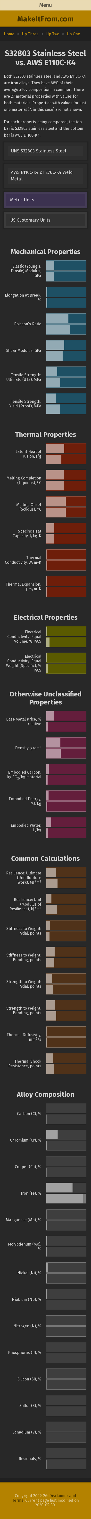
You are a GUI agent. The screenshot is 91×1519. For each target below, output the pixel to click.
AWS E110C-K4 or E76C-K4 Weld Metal (42, 176)
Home (9, 34)
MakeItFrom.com (45, 19)
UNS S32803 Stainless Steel (38, 151)
